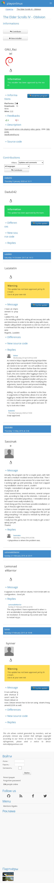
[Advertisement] (25, 840)
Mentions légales (10, 806)
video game (35, 129)
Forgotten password (12, 780)
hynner (7, 629)
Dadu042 (8, 177)
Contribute (15, 31)
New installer (15, 38)
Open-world (9, 129)
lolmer (15, 356)
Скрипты (9, 9)
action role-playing (22, 129)
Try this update (40, 223)
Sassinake (8, 427)
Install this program (38, 96)
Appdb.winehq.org (11, 134)
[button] (50, 3)
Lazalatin (8, 254)
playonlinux (12, 3)
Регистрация (9, 777)
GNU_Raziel (11, 51)
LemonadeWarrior (11, 552)
